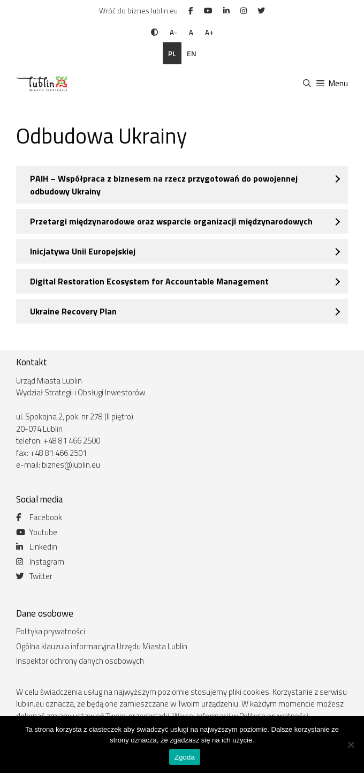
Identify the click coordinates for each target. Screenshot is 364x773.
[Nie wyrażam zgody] (350, 744)
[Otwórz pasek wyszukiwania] (306, 83)
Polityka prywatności (50, 631)
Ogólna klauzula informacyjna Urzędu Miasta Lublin (101, 646)
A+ (209, 32)
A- (173, 32)
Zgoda (185, 757)
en (191, 53)
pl (172, 53)
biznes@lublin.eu (71, 465)
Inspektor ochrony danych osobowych (80, 661)
